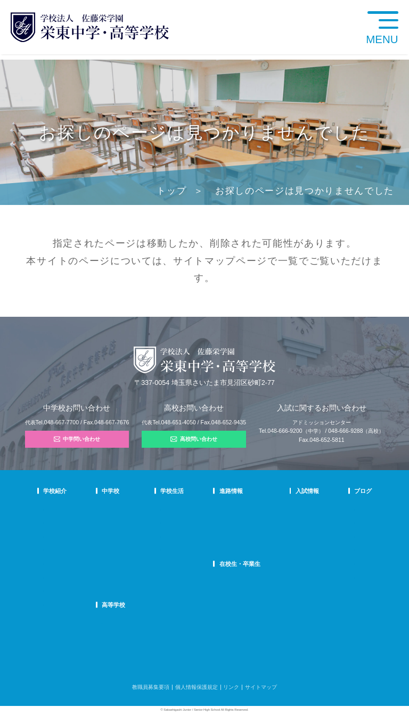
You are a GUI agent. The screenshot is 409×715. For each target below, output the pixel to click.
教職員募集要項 (150, 687)
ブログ (338, 491)
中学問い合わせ (77, 439)
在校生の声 (146, 535)
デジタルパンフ (61, 590)
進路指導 (231, 508)
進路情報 (232, 491)
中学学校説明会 (295, 508)
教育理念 (53, 521)
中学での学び (149, 508)
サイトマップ (204, 261)
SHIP (227, 581)
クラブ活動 (192, 521)
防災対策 (53, 576)
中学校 (141, 491)
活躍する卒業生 (239, 535)
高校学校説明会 (295, 549)
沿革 (48, 562)
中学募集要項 (293, 521)
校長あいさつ (59, 508)
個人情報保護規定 (196, 687)
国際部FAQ (146, 576)
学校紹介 (55, 491)
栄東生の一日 (149, 521)
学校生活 (191, 491)
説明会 (337, 535)
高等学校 (144, 605)
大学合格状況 (237, 521)
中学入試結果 (293, 535)
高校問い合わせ (193, 439)
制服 (184, 535)
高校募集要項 (293, 562)
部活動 (337, 562)
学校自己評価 (59, 603)
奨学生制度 (290, 576)
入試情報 (288, 491)
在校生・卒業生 (241, 564)
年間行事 (190, 508)
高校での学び (149, 622)
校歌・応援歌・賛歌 (67, 549)
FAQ (138, 549)
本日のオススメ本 (350, 576)
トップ (171, 191)
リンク (231, 687)
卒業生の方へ (237, 594)
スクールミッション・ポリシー (80, 535)
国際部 (141, 562)
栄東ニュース (345, 508)
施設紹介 (190, 549)
